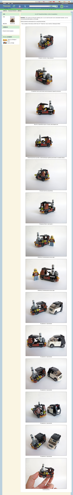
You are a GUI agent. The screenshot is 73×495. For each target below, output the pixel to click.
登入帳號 (66, 6)
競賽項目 (4, 3)
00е (51, 9)
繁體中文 (52, 1)
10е (53, 9)
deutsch (67, 1)
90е (49, 9)
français (47, 1)
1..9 (5, 9)
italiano (63, 1)
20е (55, 9)
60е (43, 9)
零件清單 (25, 6)
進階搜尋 (56, 7)
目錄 (12, 3)
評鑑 (8, 3)
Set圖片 (14, 6)
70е (45, 9)
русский (38, 1)
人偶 (20, 6)
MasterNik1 (12, 16)
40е (40, 9)
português (57, 1)
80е (47, 9)
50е (42, 9)
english (42, 1)
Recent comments (65, 3)
